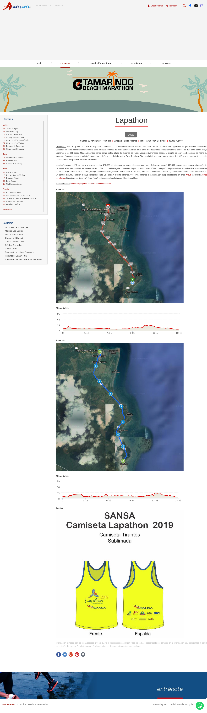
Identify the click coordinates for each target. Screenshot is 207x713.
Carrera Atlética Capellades (16, 140)
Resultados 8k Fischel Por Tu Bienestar (23, 259)
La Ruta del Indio (12, 192)
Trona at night (10, 128)
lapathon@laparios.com (81, 184)
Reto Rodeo (9, 181)
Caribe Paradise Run (15, 241)
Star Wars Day (10, 131)
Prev (5, 90)
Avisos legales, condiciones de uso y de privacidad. (179, 704)
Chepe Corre (10, 172)
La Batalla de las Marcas (16, 227)
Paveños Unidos (11, 204)
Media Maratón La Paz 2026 (16, 195)
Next (201, 90)
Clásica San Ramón (13, 201)
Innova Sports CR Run (14, 175)
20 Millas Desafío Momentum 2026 (19, 198)
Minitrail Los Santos (13, 157)
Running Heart (11, 178)
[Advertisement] (103, 35)
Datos (131, 134)
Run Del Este (10, 160)
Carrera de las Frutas (13, 143)
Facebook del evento (102, 184)
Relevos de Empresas (13, 146)
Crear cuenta (155, 6)
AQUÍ (188, 175)
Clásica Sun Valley (12, 163)
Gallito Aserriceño (12, 184)
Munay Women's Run (13, 137)
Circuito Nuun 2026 (13, 134)
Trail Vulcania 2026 (14, 234)
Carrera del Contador (13, 149)
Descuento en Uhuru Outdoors (19, 252)
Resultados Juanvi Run (16, 256)
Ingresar (171, 6)
